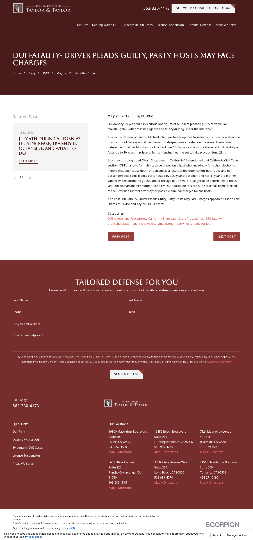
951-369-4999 (209, 447)
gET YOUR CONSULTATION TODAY (205, 7)
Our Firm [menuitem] (82, 25)
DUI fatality (214, 219)
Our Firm (19, 432)
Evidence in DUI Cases (28, 448)
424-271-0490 (209, 477)
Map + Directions (120, 452)
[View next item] (30, 177)
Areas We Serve (23, 464)
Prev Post (121, 237)
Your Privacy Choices (61, 528)
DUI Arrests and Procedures (127, 219)
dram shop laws (118, 224)
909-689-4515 (118, 483)
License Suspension (26, 455)
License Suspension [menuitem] (170, 25)
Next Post (227, 237)
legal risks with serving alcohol (153, 224)
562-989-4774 (163, 447)
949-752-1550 (118, 447)
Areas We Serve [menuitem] (225, 25)
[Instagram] (238, 405)
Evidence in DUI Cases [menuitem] (137, 25)
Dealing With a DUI (26, 440)
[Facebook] (229, 405)
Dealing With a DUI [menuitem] (105, 25)
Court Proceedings (191, 219)
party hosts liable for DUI (194, 224)
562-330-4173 (156, 8)
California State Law (162, 219)
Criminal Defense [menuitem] (199, 25)
